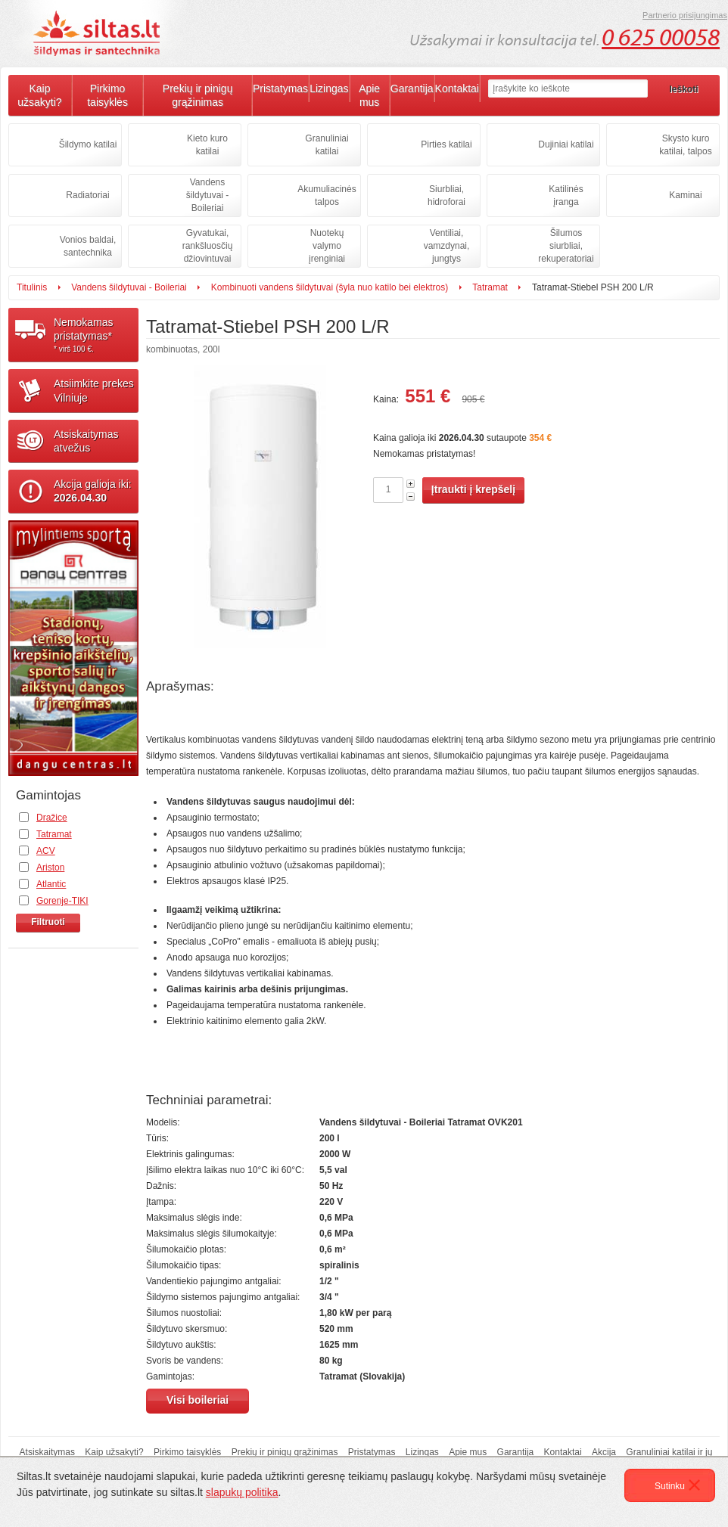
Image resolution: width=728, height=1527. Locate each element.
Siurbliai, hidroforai (446, 195)
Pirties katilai (446, 144)
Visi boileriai (197, 1400)
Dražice (51, 817)
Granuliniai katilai (326, 145)
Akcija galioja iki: (93, 491)
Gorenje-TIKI (62, 900)
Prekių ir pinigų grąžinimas (198, 95)
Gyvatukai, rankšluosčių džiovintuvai (207, 246)
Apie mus (369, 95)
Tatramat (490, 287)
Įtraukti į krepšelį (473, 489)
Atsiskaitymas (47, 1452)
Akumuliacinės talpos (326, 195)
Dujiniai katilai (565, 144)
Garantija (412, 88)
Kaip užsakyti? (39, 95)
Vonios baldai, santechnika (88, 246)
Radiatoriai (87, 195)
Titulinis (32, 287)
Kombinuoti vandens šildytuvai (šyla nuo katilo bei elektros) (330, 287)
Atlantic (51, 884)
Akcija (604, 1452)
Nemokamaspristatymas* (96, 335)
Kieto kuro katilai (207, 145)
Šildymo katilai (88, 144)
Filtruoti (48, 922)
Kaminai (685, 195)
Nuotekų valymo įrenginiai (327, 246)
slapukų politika (242, 1492)
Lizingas (329, 88)
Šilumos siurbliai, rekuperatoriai (565, 246)
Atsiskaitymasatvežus (86, 441)
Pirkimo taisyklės (107, 95)
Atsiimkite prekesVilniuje (94, 390)
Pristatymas (280, 88)
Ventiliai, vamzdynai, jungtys (447, 246)
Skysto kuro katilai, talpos (685, 145)
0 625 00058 (661, 37)
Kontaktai (457, 88)
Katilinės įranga (566, 195)
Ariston (50, 867)
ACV (45, 851)
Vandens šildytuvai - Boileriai (207, 195)
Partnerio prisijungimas (684, 15)
